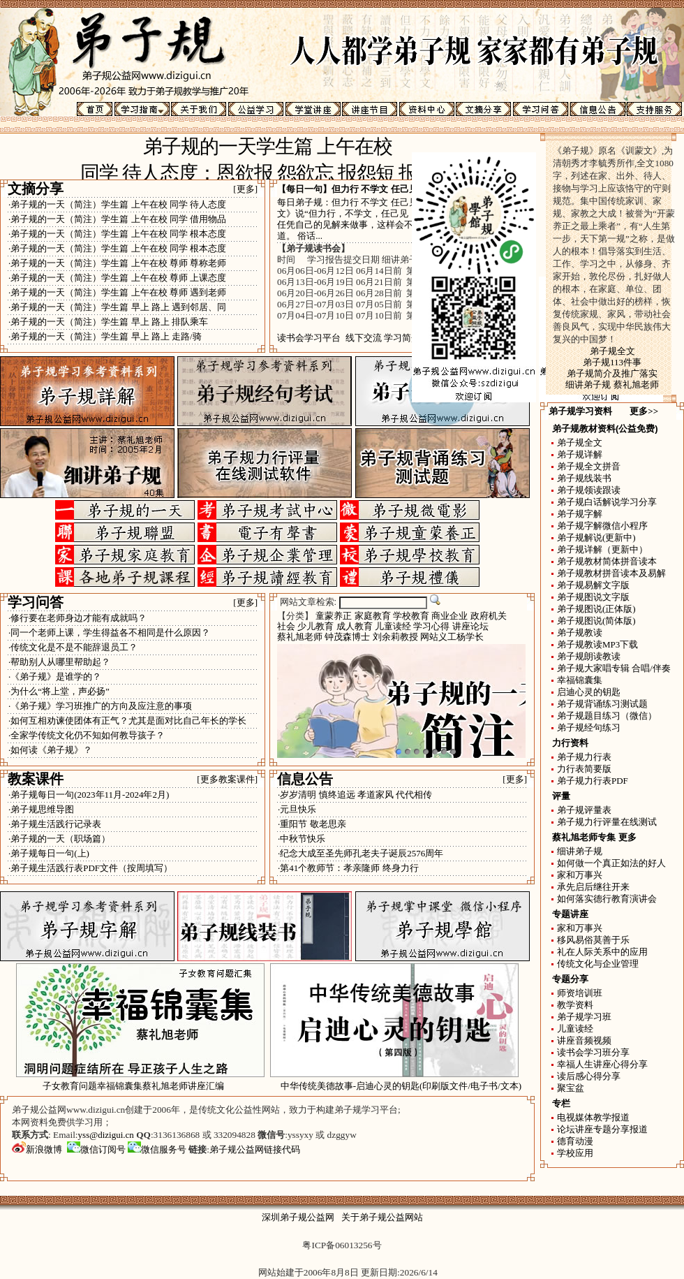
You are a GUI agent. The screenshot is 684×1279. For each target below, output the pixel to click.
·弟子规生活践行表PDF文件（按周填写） (90, 868)
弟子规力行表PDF (592, 780)
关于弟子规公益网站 (382, 1217)
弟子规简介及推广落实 (612, 373)
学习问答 (36, 602)
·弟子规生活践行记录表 (54, 824)
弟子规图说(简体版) (596, 620)
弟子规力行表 (584, 757)
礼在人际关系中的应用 (602, 952)
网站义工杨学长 (452, 636)
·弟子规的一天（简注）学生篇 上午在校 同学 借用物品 (117, 219)
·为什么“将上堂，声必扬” (59, 691)
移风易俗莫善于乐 (593, 940)
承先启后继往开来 (593, 887)
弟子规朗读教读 (588, 656)
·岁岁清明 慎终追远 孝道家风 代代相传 (355, 794)
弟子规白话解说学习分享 (607, 502)
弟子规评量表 (584, 810)
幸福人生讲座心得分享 (602, 1064)
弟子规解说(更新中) (596, 537)
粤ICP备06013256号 (341, 1245)
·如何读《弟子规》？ (50, 750)
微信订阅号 (96, 1149)
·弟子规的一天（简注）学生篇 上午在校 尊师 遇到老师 (117, 292)
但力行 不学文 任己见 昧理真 (389, 189)
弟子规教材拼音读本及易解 (611, 573)
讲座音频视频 (584, 1040)
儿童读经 (393, 626)
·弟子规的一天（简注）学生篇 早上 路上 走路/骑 (105, 336)
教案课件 (36, 779)
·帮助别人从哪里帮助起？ (59, 662)
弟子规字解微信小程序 (602, 525)
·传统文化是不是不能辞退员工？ (72, 647)
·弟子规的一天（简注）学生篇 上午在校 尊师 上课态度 (117, 277)
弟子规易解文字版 (593, 585)
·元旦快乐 (297, 809)
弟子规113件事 (612, 362)
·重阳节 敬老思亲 (312, 824)
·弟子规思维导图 (41, 809)
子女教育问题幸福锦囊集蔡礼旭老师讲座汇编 (133, 1086)
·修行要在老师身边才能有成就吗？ (77, 618)
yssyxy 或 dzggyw (322, 1135)
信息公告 (305, 779)
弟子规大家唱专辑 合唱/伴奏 (614, 668)
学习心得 (431, 626)
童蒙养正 (333, 616)
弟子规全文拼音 (588, 466)
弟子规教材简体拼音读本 (607, 561)
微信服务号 (157, 1149)
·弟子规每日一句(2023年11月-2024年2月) (88, 794)
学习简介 (402, 337)
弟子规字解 (579, 514)
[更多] (245, 189)
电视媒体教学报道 (593, 1117)
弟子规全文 (612, 351)
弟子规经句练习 (588, 727)
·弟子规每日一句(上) (48, 853)
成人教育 (354, 626)
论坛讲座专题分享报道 (602, 1129)
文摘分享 (36, 188)
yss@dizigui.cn (106, 1135)
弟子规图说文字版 (593, 597)
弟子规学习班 (584, 1016)
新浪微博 (37, 1149)
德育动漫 (575, 1141)
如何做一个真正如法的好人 (611, 863)
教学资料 (575, 1005)
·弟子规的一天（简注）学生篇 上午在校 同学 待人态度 (117, 204)
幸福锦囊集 (579, 680)
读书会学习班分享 (593, 1052)
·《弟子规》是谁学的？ (54, 676)
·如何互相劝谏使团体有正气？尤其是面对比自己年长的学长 (127, 720)
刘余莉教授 (395, 636)
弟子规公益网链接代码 (254, 1149)
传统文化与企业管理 (598, 963)
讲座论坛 (470, 626)
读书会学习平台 (309, 337)
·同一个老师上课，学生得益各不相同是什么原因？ (109, 632)
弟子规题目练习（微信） (607, 715)
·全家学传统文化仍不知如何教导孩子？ (86, 735)
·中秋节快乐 (301, 838)
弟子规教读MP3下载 (597, 644)
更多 (627, 837)
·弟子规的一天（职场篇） (59, 838)
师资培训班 (579, 993)
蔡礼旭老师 (299, 636)
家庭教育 (373, 616)
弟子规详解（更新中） (602, 549)
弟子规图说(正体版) (596, 609)
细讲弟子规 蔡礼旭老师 (611, 384)
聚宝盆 (570, 1088)
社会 (286, 626)
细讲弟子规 (579, 851)
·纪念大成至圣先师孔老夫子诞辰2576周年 (360, 853)
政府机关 (488, 616)
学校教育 (411, 616)
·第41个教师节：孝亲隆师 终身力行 (348, 868)
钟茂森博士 (347, 636)
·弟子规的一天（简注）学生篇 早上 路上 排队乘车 (108, 321)
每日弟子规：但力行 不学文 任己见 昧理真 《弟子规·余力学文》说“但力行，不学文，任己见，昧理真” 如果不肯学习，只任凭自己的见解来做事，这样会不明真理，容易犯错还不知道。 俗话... (400, 219)
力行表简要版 (584, 768)
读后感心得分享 (588, 1076)
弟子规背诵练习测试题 (602, 704)
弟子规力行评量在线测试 (607, 822)
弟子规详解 (579, 454)
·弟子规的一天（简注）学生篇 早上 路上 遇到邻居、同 (117, 307)
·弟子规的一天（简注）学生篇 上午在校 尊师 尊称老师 (117, 263)
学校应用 (575, 1153)
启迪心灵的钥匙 (588, 692)
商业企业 (449, 616)
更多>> (644, 411)
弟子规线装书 (584, 478)
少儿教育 (315, 626)
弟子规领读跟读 (588, 490)
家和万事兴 (579, 875)
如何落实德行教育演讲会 (607, 898)
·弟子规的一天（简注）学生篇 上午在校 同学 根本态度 (117, 233)
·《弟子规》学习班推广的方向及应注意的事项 (100, 706)
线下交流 (363, 337)
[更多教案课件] (227, 779)
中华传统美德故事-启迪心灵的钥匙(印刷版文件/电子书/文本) (401, 1086)
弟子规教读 (579, 632)
